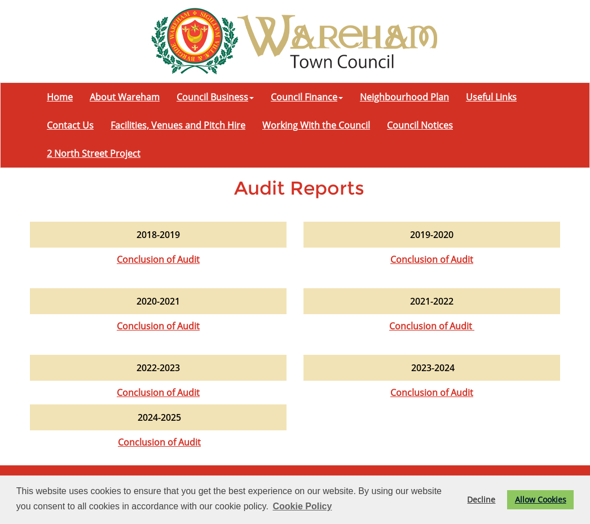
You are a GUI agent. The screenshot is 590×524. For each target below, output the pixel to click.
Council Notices (420, 125)
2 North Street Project (93, 153)
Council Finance (307, 97)
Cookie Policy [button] (302, 506)
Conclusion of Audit (158, 259)
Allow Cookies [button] (540, 499)
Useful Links (491, 97)
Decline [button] (481, 499)
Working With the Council (316, 125)
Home (60, 97)
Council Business (215, 97)
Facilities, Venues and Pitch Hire (178, 125)
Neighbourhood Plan (404, 97)
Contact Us (70, 125)
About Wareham (125, 97)
